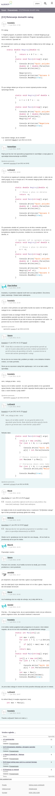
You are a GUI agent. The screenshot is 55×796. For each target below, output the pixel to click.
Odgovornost (6, 789)
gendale (11, 572)
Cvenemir (6, 749)
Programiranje (13, 743)
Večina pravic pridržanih (36, 785)
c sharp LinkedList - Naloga (13, 754)
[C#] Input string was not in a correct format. (20, 762)
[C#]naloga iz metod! (11, 769)
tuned (4, 741)
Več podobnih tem (6, 779)
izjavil (25, 343)
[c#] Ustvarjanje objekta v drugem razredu (19, 747)
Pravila (4, 785)
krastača (11, 23)
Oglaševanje (33, 789)
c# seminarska (8, 739)
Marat (10, 491)
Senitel (10, 605)
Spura (10, 335)
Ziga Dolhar (12, 285)
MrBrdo (11, 518)
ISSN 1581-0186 (34, 793)
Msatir (5, 756)
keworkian (12, 147)
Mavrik (14, 140)
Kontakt (4, 793)
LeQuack (11, 170)
